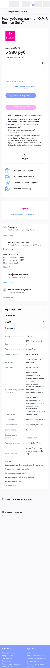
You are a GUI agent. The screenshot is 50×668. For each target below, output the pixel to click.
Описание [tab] (10, 315)
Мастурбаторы (8, 653)
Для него (6, 648)
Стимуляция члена (10, 661)
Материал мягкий (20, 469)
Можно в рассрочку (18, 188)
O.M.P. (25, 473)
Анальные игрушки (35, 664)
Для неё (31, 648)
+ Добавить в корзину (21, 95)
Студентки (37, 465)
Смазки (30, 666)
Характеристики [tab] (13, 309)
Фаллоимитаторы (34, 661)
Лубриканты (7, 655)
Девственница (11, 465)
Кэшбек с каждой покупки (21, 182)
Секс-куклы (7, 658)
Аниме (8, 469)
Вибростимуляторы (35, 655)
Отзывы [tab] (10, 328)
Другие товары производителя (23, 214)
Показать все (10, 486)
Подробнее (8, 235)
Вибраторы (32, 653)
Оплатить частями (23, 107)
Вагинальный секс (13, 473)
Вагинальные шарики (36, 658)
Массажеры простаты (11, 664)
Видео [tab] (9, 321)
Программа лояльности (20, 176)
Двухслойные (25, 465)
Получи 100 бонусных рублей (25, 88)
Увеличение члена (10, 666)
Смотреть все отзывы (14, 81)
